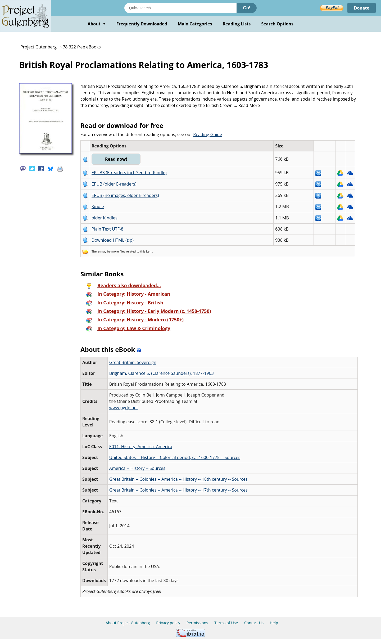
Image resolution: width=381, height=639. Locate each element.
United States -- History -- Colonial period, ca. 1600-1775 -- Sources (174, 457)
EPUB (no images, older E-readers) (125, 195)
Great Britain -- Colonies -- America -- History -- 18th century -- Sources (178, 479)
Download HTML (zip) (113, 240)
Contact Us (254, 622)
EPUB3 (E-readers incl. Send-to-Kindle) (129, 173)
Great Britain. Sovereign (132, 362)
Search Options (277, 24)
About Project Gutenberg (128, 622)
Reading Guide (207, 134)
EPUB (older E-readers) (114, 184)
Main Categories (195, 24)
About (97, 24)
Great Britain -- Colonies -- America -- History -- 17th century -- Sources (178, 490)
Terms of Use (226, 622)
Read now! (116, 159)
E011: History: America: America (140, 446)
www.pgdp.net (123, 408)
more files (118, 251)
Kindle (98, 206)
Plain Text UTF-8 (107, 229)
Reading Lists (237, 24)
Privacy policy (168, 622)
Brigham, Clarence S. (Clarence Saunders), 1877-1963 (161, 373)
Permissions (197, 622)
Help (274, 622)
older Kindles (104, 218)
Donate (361, 8)
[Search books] (180, 8)
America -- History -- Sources (137, 468)
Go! (246, 8)
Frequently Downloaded (141, 24)
